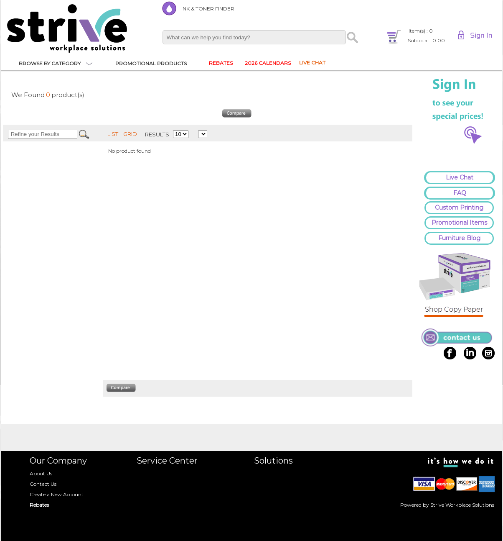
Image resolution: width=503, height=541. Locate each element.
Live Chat (459, 177)
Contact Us (43, 484)
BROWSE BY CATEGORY (50, 63)
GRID (130, 134)
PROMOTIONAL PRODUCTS (151, 63)
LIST (112, 134)
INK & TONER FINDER (207, 8)
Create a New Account (57, 494)
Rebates (39, 505)
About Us (41, 473)
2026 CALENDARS (268, 63)
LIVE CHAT (312, 62)
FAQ (459, 193)
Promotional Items (459, 222)
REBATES (221, 63)
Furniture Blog (459, 238)
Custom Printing (459, 207)
